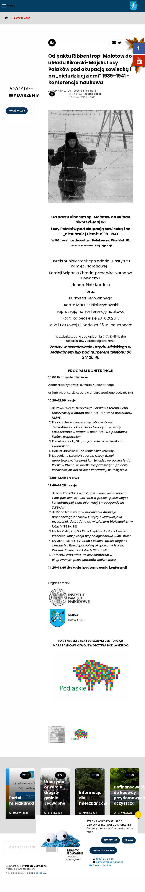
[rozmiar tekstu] (52, 42)
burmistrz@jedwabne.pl (109, 862)
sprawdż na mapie (103, 850)
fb (134, 45)
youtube (134, 66)
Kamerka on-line (100, 865)
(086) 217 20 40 (105, 858)
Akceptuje (110, 840)
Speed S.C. (41, 872)
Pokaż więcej (17, 110)
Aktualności (22, 18)
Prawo (128, 840)
